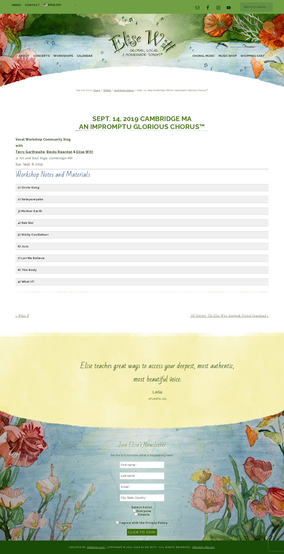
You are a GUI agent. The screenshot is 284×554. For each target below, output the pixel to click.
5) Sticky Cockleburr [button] (33, 234)
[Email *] (142, 487)
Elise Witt (142, 44)
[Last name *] (142, 476)
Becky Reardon (60, 152)
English (52, 5)
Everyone (142, 511)
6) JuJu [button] (23, 246)
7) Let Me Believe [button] (31, 258)
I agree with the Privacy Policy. (142, 522)
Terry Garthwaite (30, 152)
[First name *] (142, 465)
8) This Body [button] (27, 270)
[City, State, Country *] (142, 497)
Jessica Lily (96, 547)
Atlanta (142, 514)
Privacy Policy (204, 547)
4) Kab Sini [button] (25, 222)
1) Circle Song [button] (28, 187)
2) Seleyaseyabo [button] (30, 199)
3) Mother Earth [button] (30, 211)
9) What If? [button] (26, 281)
